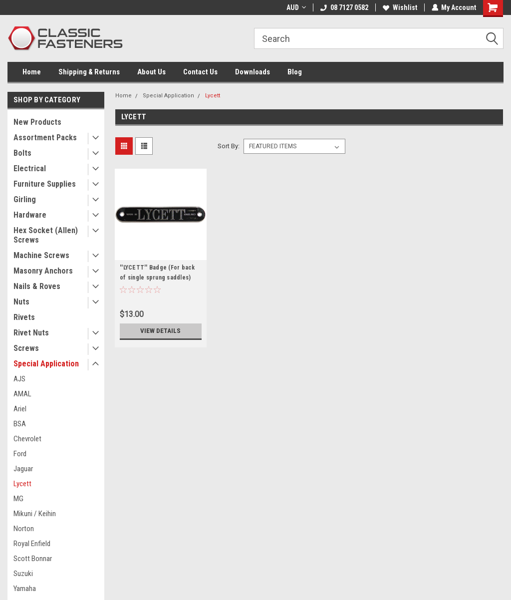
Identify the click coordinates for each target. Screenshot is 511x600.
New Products (37, 122)
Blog (294, 71)
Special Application (46, 363)
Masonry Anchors (43, 271)
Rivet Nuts (31, 332)
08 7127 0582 (344, 7)
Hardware (29, 215)
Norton (23, 528)
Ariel (19, 408)
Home (31, 71)
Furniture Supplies (44, 184)
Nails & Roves (36, 286)
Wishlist (399, 7)
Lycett (22, 483)
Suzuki (23, 573)
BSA (19, 423)
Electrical (29, 168)
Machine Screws (41, 255)
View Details (160, 331)
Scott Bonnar (32, 558)
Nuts (21, 301)
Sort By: (229, 146)
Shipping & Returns (89, 71)
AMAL (22, 393)
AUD (295, 7)
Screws (26, 348)
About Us (151, 71)
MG (18, 498)
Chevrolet (27, 438)
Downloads (252, 71)
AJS (19, 378)
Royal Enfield (31, 543)
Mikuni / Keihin (34, 513)
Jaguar (23, 468)
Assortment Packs (45, 137)
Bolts (22, 153)
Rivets (24, 317)
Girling (24, 199)
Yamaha (24, 588)
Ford (19, 453)
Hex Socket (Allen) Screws (45, 235)
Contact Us (200, 71)
